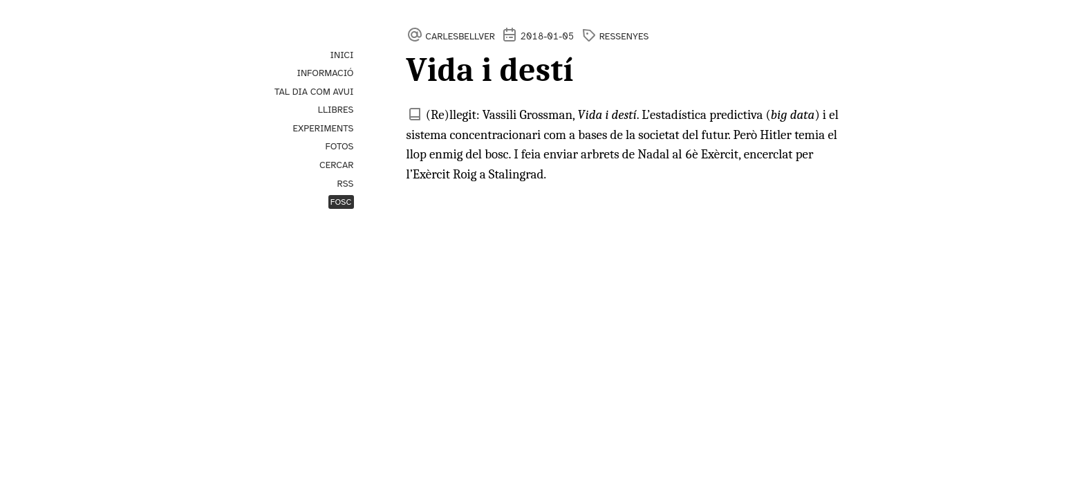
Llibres (336, 110)
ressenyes (624, 36)
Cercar (336, 165)
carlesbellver (460, 36)
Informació (325, 73)
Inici (341, 55)
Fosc (341, 202)
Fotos (340, 146)
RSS (345, 184)
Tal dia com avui (314, 92)
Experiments (322, 128)
